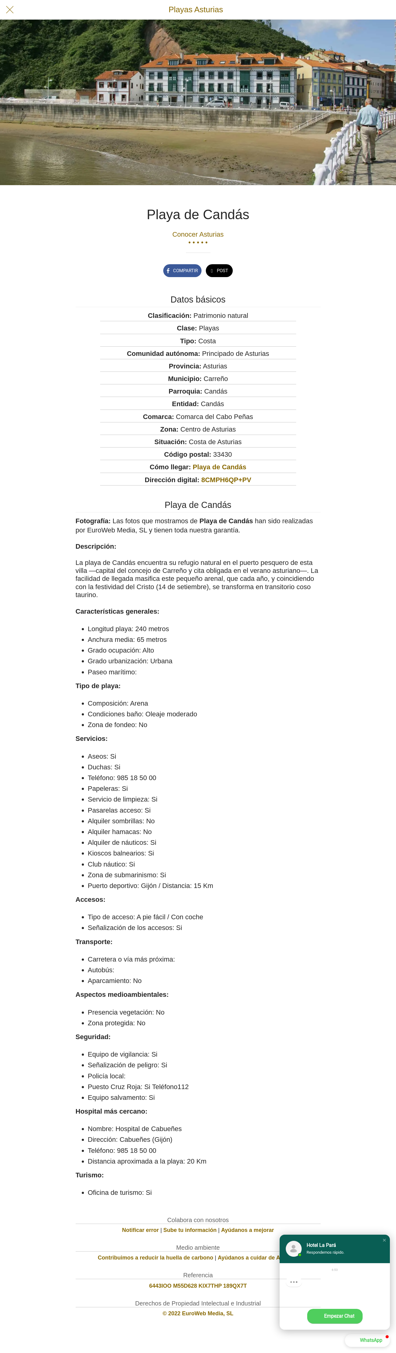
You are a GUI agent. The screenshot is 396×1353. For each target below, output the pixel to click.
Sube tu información (190, 1230)
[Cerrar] (9, 9)
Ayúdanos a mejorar (247, 1230)
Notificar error (140, 1230)
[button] (384, 1240)
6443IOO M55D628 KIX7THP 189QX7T (198, 1286)
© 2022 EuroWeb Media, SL (198, 1313)
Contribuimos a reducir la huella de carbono (155, 1258)
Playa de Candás (219, 467)
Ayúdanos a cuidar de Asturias (258, 1258)
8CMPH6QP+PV (226, 480)
